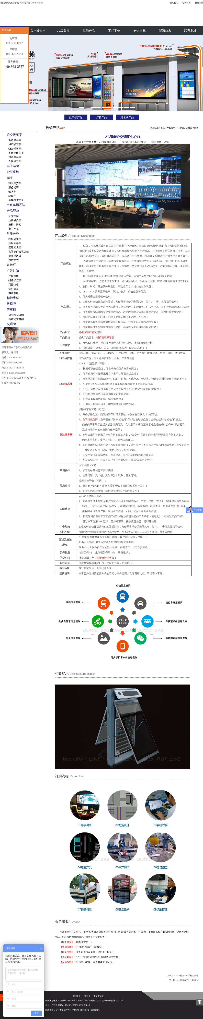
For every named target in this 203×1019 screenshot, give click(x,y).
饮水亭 (12, 191)
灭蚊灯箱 (13, 284)
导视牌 (11, 303)
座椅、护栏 (14, 224)
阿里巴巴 (77, 996)
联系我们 (174, 3)
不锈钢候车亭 (16, 152)
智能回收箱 (14, 247)
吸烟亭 (12, 196)
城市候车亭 (14, 144)
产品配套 (13, 210)
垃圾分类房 (14, 239)
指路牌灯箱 (14, 280)
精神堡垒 (13, 297)
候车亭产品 (76, 117)
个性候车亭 (14, 161)
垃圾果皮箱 (14, 220)
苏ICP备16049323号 (91, 1010)
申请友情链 (99, 996)
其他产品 (89, 30)
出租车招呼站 (16, 205)
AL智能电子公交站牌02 (187, 980)
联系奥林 (190, 30)
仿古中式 (13, 260)
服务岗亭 (13, 187)
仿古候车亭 (14, 148)
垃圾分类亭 (14, 243)
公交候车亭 (38, 30)
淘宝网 (87, 996)
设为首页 (186, 3)
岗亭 (10, 177)
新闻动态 (165, 30)
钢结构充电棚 (16, 319)
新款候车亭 (14, 140)
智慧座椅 (13, 172)
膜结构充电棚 (16, 315)
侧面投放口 (14, 256)
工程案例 (114, 30)
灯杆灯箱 (13, 288)
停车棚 (11, 309)
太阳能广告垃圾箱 (18, 251)
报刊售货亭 (14, 183)
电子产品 (13, 228)
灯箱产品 (101, 117)
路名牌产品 (127, 117)
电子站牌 (13, 166)
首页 (163, 128)
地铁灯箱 (13, 293)
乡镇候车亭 (14, 157)
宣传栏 (11, 265)
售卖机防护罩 (16, 200)
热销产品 (55, 128)
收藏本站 (199, 3)
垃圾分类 (63, 30)
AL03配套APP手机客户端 (186, 975)
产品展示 (171, 128)
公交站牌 (13, 216)
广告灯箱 (13, 270)
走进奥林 (139, 30)
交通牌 (11, 324)
